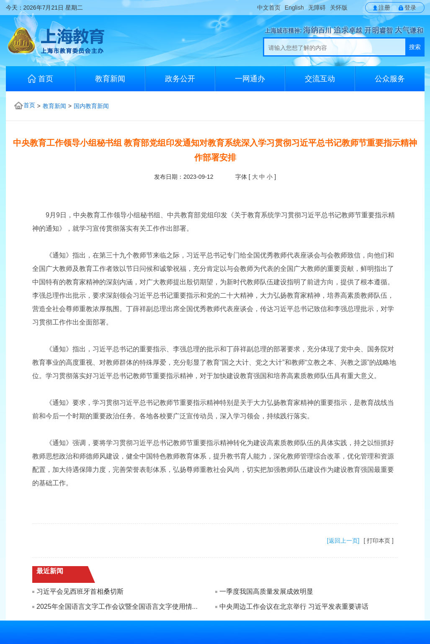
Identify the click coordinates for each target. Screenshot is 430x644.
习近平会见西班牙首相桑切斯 (80, 591)
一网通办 (250, 79)
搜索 (415, 47)
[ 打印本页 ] (378, 540)
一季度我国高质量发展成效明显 (266, 591)
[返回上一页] (343, 540)
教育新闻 (110, 79)
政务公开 (180, 79)
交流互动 (320, 79)
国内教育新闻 (91, 106)
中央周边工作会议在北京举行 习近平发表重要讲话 (293, 606)
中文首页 (269, 7)
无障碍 (317, 7)
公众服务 (390, 79)
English (294, 7)
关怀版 (339, 7)
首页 (40, 78)
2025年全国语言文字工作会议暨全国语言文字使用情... (117, 606)
